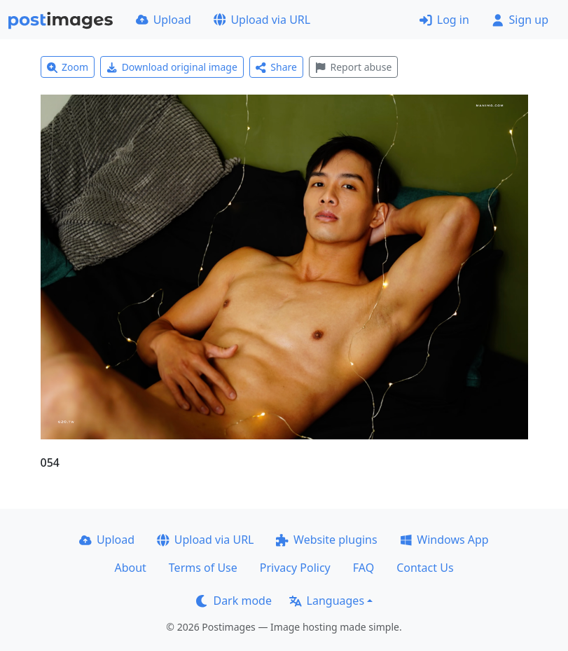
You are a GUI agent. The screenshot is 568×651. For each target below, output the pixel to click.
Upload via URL (262, 19)
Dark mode (234, 600)
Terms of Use (203, 567)
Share (276, 67)
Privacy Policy (295, 567)
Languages (326, 600)
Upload (163, 19)
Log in (444, 19)
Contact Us (424, 567)
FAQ (363, 567)
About (130, 567)
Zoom (68, 67)
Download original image (171, 67)
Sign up (520, 19)
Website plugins (326, 539)
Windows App (444, 539)
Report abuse (353, 67)
